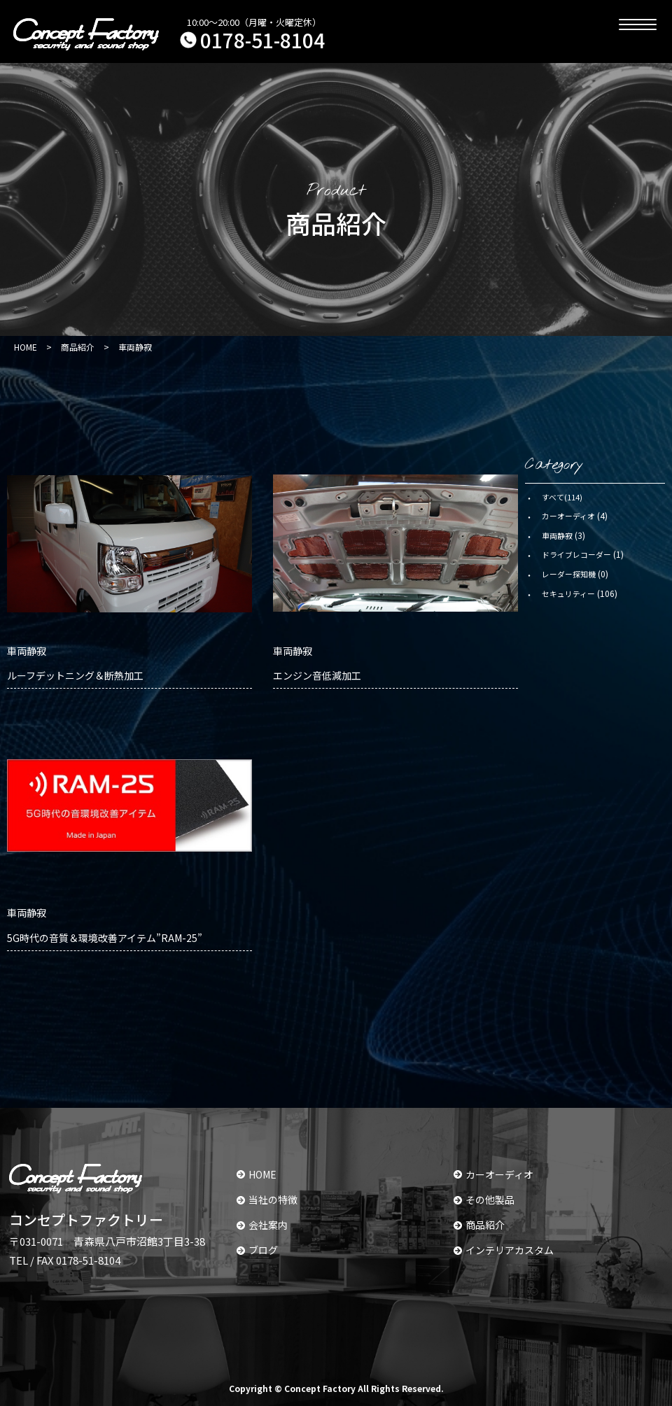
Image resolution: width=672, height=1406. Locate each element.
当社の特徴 (267, 1200)
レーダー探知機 (569, 573)
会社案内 (262, 1225)
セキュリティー (568, 593)
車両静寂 (557, 535)
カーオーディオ (568, 515)
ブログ (257, 1250)
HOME (256, 1174)
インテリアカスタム (504, 1250)
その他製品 (484, 1200)
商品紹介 (479, 1225)
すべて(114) (562, 496)
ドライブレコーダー (576, 554)
